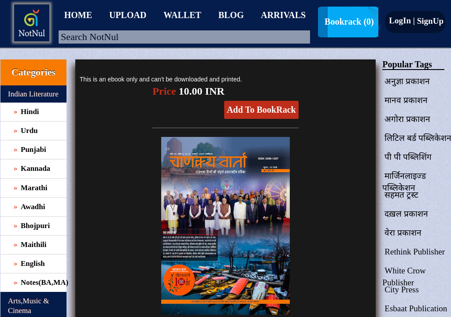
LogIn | (402, 20)
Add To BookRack (261, 109)
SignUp (429, 21)
